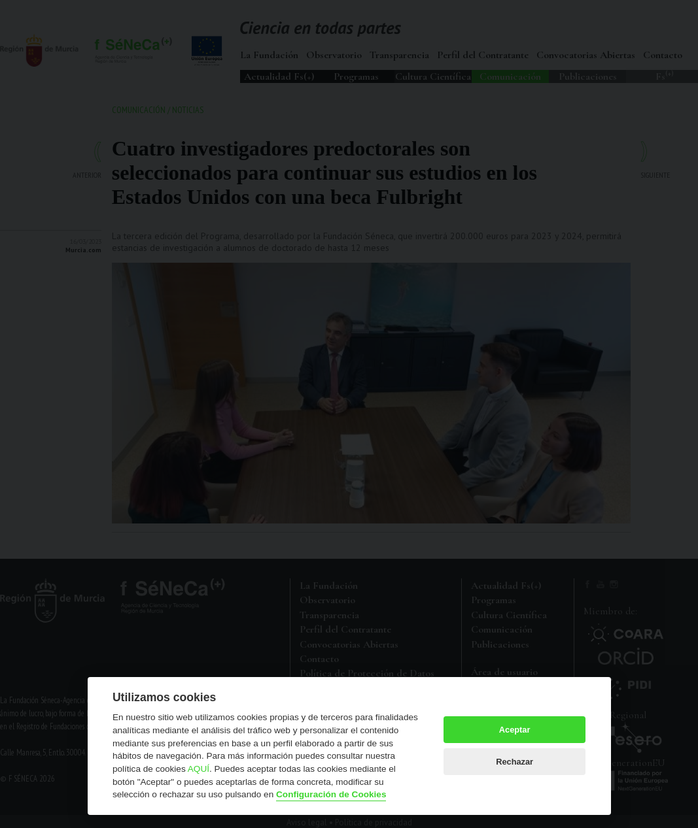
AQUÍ (198, 769)
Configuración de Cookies (331, 794)
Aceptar (515, 730)
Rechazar (514, 762)
